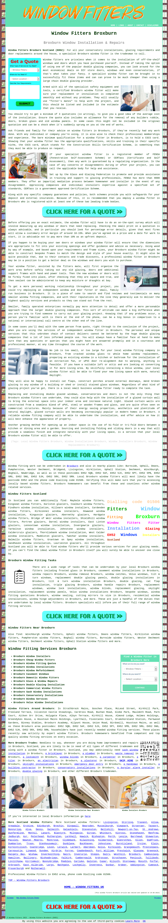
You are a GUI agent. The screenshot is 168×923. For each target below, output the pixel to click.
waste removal (124, 753)
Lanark (45, 833)
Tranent (142, 822)
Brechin (59, 826)
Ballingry (30, 857)
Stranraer (138, 826)
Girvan (91, 833)
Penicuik (135, 857)
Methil (32, 833)
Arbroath (14, 865)
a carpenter (108, 757)
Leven (50, 847)
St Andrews (150, 829)
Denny (39, 829)
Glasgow (138, 850)
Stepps (95, 854)
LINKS (121, 25)
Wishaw (33, 854)
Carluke (79, 861)
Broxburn (72, 466)
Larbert (75, 847)
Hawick (84, 836)
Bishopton (98, 836)
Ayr (25, 836)
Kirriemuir (32, 861)
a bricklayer (53, 753)
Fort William (105, 850)
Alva (28, 829)
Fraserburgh (16, 868)
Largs (50, 865)
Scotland (69, 822)
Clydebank (69, 840)
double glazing (32, 771)
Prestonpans (150, 847)
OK (144, 921)
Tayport (153, 826)
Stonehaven (137, 833)
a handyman (131, 764)
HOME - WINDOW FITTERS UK (84, 886)
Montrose (52, 840)
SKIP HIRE (126, 760)
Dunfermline (16, 833)
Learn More (132, 921)
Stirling (127, 822)
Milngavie (76, 833)
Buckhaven (86, 843)
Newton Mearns (33, 840)
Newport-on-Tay (128, 829)
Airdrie (56, 850)
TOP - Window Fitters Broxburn (28, 880)
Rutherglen (54, 836)
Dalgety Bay (16, 854)
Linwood (31, 850)
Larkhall (70, 836)
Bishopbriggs (48, 857)
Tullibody (152, 857)
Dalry (106, 854)
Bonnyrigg (14, 829)
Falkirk (67, 857)
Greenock (152, 850)
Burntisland (124, 843)
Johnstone (104, 843)
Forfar (154, 861)
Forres (69, 850)
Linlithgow (15, 861)
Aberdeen (89, 847)
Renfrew (153, 833)
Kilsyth (115, 861)
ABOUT (130, 25)
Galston (92, 861)
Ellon (139, 840)
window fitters (88, 822)
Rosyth (142, 861)
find (19, 634)
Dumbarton (14, 843)
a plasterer (89, 760)
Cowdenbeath (85, 850)
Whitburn (105, 833)
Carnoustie (15, 850)
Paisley (13, 840)
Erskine (28, 826)
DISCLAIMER (152, 25)
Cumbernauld (83, 857)
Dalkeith (53, 829)
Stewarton (152, 836)
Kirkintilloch (17, 847)
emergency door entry (88, 764)
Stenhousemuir (48, 843)
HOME (113, 25)
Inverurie (80, 854)
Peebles (66, 861)
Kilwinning (87, 840)
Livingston (110, 822)
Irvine (141, 843)
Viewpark (122, 826)
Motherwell (38, 868)
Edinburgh (43, 826)
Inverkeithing (50, 854)
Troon (30, 843)
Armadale (14, 826)
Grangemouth (132, 847)
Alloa (154, 822)
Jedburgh (14, 836)
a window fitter (36, 750)
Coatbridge (37, 847)
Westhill (119, 854)
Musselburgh (105, 826)
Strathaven (119, 857)
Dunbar (110, 865)
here (87, 816)
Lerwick (62, 847)
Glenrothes (124, 840)
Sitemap (10, 898)
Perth (111, 836)
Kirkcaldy (114, 847)
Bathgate (63, 865)
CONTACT (140, 25)
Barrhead (136, 836)
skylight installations (38, 764)
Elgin (154, 843)
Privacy (157, 898)
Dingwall (72, 826)
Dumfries (152, 840)
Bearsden (88, 826)
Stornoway (129, 861)
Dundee (43, 850)
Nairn (66, 854)
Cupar (103, 861)
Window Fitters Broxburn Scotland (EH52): (36, 50)
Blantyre (59, 833)
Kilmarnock (105, 840)
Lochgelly (79, 865)
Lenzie (123, 836)
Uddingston (137, 865)
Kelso (101, 847)
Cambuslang (151, 854)
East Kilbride (33, 865)
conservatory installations (76, 767)
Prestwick (123, 850)
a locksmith (31, 757)
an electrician (48, 760)
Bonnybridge (50, 861)
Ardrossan (101, 857)
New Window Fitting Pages (27, 898)
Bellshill (107, 829)
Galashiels (70, 829)
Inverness (95, 865)
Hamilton (14, 857)
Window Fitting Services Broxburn (42, 649)
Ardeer (122, 865)
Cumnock (153, 865)
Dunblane (68, 843)
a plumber (88, 753)
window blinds (69, 757)
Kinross (120, 833)
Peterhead (37, 836)
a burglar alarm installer (136, 767)
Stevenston (89, 829)
